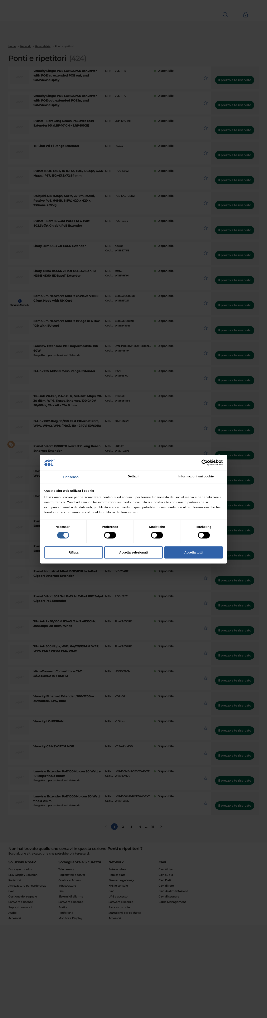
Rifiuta (73, 552)
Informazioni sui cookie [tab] (196, 476)
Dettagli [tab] (133, 476)
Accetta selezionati (133, 552)
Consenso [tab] (70, 477)
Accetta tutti (193, 552)
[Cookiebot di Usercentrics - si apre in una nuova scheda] (204, 462)
